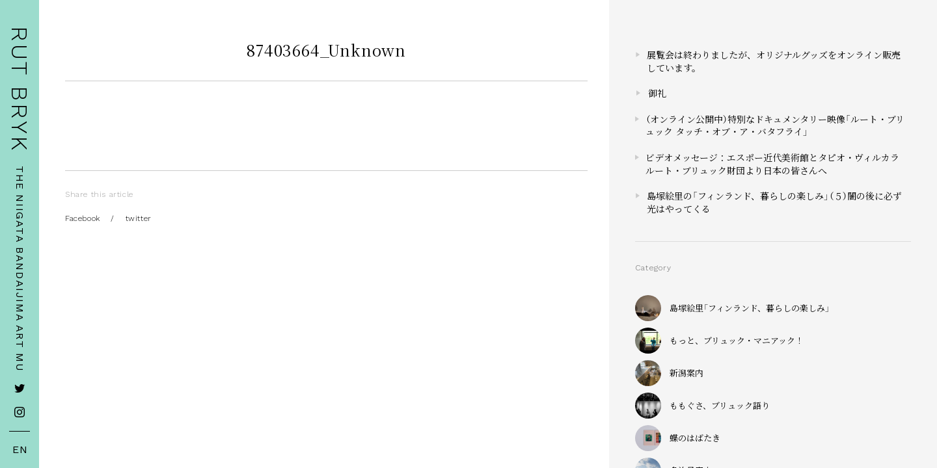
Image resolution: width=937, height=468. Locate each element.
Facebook (82, 218)
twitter (139, 218)
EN (20, 450)
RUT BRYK (19, 89)
